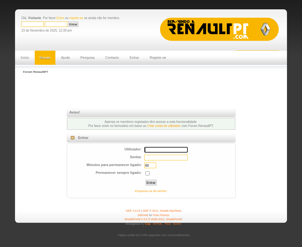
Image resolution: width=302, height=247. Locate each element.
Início (25, 57)
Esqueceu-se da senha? (151, 191)
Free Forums (161, 215)
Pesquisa (87, 57)
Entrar (134, 57)
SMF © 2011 (150, 210)
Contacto (112, 57)
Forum (45, 57)
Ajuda (65, 57)
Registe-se (158, 57)
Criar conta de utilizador (164, 126)
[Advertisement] (135, 92)
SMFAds (143, 215)
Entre (60, 18)
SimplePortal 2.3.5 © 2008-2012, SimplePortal (153, 219)
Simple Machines (170, 210)
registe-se (76, 18)
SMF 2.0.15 (133, 210)
